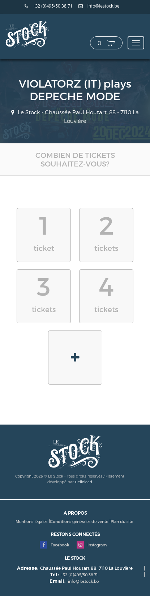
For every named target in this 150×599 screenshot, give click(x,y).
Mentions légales (31, 521)
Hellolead (83, 482)
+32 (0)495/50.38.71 (48, 6)
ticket (44, 230)
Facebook (54, 545)
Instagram (92, 545)
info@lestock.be (99, 6)
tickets (106, 230)
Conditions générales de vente (79, 521)
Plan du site (122, 521)
